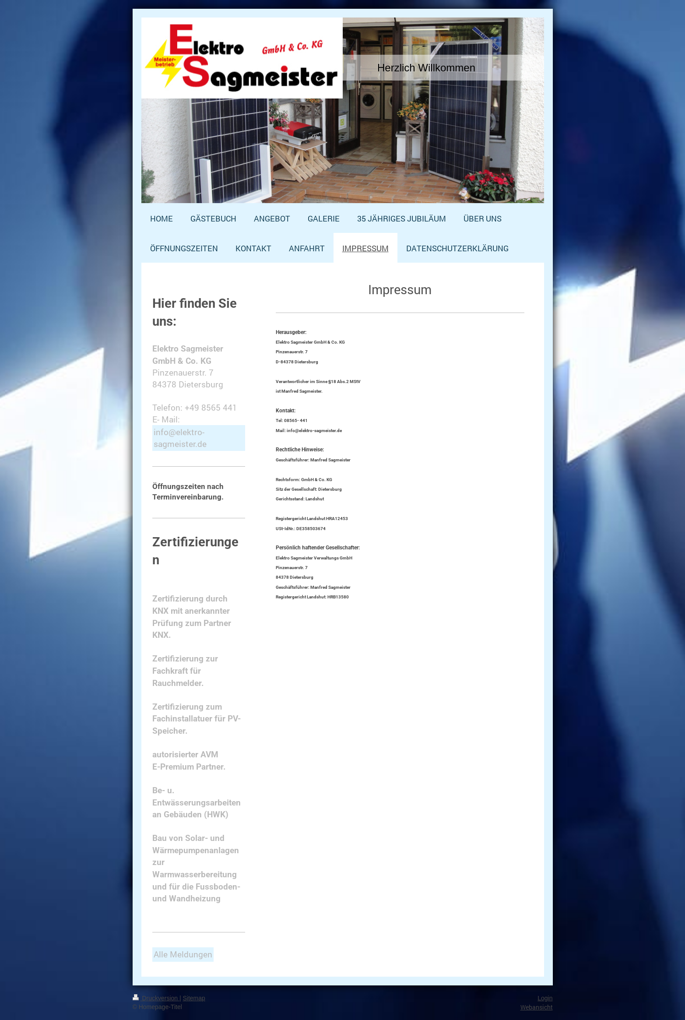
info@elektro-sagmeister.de (180, 437)
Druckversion (156, 998)
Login (544, 998)
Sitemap (194, 998)
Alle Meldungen (183, 954)
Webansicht (536, 1007)
